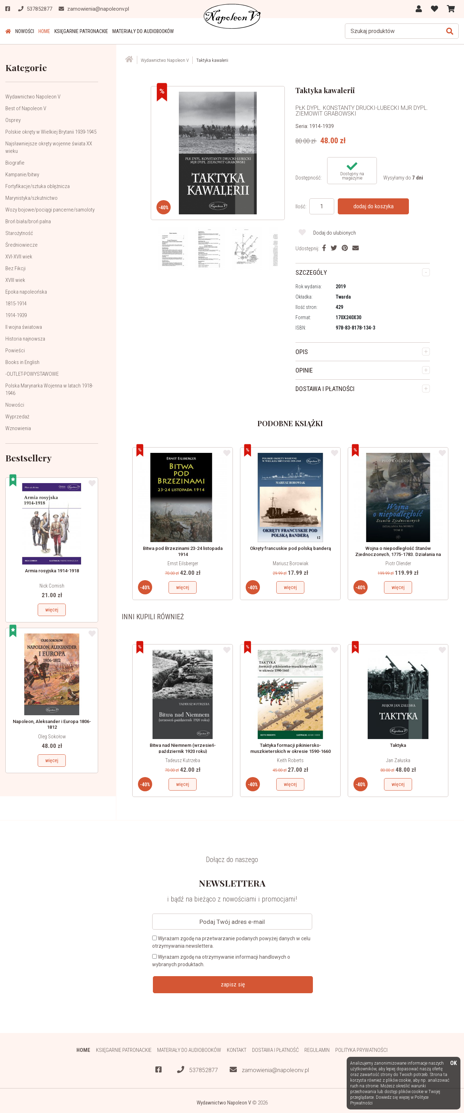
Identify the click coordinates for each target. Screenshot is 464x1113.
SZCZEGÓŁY (311, 272)
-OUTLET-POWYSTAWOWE (32, 374)
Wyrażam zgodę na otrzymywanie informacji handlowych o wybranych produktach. (221, 960)
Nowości (24, 31)
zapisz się (233, 984)
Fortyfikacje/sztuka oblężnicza (37, 186)
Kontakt (236, 1050)
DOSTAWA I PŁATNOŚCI (324, 388)
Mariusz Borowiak (290, 563)
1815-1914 (16, 303)
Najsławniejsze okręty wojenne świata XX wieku (48, 147)
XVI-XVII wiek (18, 256)
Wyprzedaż (17, 416)
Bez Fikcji (15, 268)
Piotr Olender (398, 563)
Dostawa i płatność (275, 1050)
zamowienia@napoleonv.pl (269, 1070)
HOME (44, 31)
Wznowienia (18, 428)
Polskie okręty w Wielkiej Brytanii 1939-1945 (50, 132)
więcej (51, 609)
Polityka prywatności (361, 1050)
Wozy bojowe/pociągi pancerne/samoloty (50, 210)
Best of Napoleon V (25, 108)
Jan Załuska (398, 760)
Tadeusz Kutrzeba (182, 760)
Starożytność (19, 233)
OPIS (301, 351)
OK (453, 1063)
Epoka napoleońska (26, 292)
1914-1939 (16, 315)
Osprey (13, 120)
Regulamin (317, 1050)
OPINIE (304, 370)
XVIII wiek (15, 280)
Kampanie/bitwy (22, 174)
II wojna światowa (23, 327)
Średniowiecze (21, 245)
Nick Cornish (51, 586)
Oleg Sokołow (52, 736)
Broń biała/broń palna (28, 221)
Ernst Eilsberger (182, 563)
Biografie (15, 163)
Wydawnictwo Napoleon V (32, 96)
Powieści (15, 350)
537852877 (197, 1070)
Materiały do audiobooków (143, 31)
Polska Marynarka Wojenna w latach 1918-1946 (49, 389)
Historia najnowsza (25, 339)
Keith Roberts (290, 760)
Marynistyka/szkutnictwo (31, 198)
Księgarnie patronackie (81, 31)
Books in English (22, 362)
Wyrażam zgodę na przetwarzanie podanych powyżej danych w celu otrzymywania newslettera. (231, 942)
